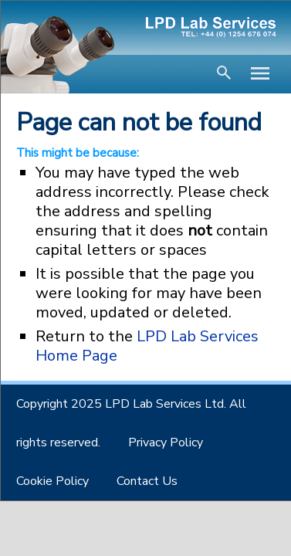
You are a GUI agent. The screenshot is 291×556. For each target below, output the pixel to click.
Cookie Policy (52, 481)
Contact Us (147, 481)
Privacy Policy (165, 442)
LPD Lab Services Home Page (147, 346)
